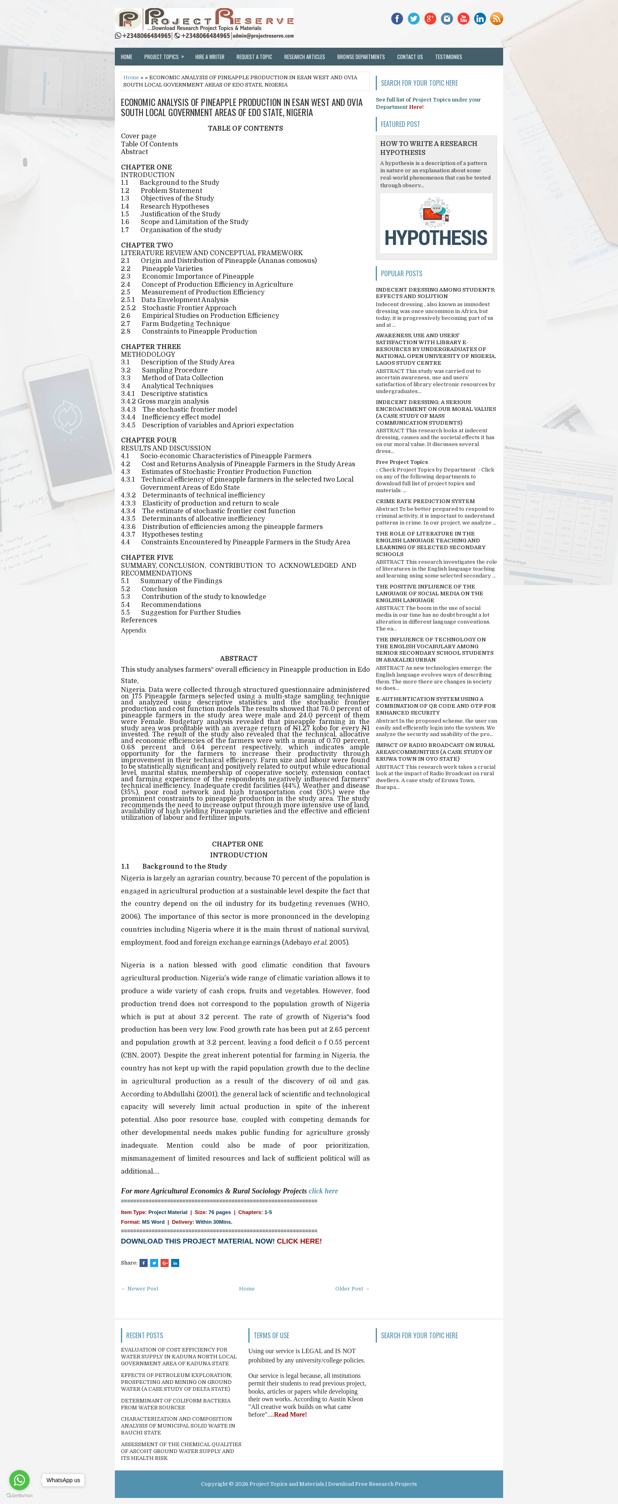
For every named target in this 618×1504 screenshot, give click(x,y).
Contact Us (410, 57)
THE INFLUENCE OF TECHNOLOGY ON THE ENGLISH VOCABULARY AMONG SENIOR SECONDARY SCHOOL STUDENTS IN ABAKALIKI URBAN (434, 650)
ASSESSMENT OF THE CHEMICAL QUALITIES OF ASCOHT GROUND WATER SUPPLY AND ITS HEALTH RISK (181, 1451)
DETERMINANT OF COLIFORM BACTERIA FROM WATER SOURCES (176, 1404)
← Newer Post (140, 1289)
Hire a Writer (209, 57)
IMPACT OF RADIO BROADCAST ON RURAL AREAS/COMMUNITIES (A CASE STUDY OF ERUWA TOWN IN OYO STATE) (435, 752)
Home (126, 57)
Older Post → (352, 1289)
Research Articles (304, 57)
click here (323, 1191)
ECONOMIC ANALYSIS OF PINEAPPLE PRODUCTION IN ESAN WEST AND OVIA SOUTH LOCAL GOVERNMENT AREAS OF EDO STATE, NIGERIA (242, 106)
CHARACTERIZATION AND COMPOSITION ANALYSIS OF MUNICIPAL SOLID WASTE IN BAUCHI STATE (178, 1426)
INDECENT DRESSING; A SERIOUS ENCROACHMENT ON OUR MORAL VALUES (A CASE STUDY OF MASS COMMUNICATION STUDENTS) (436, 412)
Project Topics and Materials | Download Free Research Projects (333, 1484)
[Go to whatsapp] (19, 1480)
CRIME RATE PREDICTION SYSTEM (425, 501)
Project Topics (166, 54)
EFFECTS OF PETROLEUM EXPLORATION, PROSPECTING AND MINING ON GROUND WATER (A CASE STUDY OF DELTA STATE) (176, 1382)
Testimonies (448, 57)
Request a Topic (254, 57)
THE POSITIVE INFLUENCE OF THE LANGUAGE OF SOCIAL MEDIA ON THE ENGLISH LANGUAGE (429, 593)
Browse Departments (361, 57)
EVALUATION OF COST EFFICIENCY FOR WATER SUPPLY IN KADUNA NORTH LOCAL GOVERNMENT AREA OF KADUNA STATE (179, 1357)
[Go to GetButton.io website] (19, 1495)
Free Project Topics (402, 462)
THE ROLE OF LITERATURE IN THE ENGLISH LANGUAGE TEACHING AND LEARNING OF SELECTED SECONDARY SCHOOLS (430, 544)
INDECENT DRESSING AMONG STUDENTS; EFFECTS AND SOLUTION (435, 293)
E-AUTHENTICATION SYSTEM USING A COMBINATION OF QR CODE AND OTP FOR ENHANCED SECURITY (436, 706)
